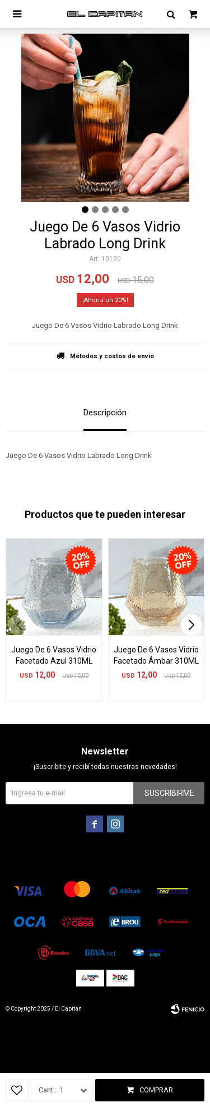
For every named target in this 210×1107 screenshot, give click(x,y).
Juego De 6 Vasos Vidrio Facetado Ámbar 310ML (156, 655)
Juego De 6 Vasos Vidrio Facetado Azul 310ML (53, 655)
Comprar (156, 1090)
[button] (191, 625)
